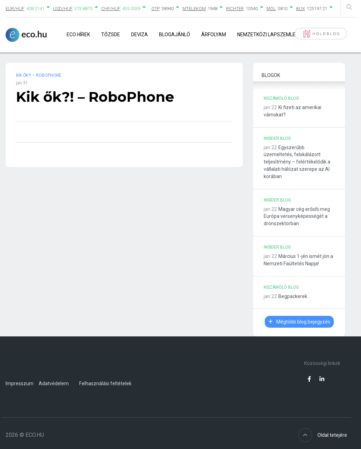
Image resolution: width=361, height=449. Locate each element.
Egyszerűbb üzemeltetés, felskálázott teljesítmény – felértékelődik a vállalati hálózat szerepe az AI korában (297, 162)
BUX (300, 8)
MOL (271, 8)
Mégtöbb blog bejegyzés (299, 322)
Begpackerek (292, 296)
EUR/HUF (15, 8)
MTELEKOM (194, 8)
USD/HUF (63, 8)
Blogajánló (174, 34)
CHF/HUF (110, 8)
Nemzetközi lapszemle (266, 34)
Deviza (139, 34)
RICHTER (235, 8)
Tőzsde (110, 34)
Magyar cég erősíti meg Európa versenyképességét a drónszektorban (297, 216)
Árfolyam (213, 34)
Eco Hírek (78, 34)
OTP (155, 8)
